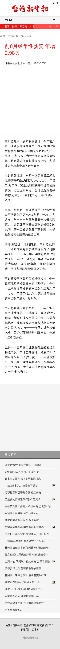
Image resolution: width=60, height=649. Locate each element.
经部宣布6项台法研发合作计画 (30, 582)
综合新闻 (13, 36)
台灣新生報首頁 (30, 9)
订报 (50, 625)
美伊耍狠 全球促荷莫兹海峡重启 (23, 568)
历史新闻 (56, 26)
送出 (50, 26)
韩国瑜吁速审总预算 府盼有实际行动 (25, 575)
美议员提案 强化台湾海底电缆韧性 (24, 603)
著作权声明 (30, 625)
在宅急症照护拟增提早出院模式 (23, 478)
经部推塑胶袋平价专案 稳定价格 (23, 492)
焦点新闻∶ (11, 454)
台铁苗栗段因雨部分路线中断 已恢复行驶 (28, 506)
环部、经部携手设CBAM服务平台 (24, 589)
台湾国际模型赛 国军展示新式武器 (30, 527)
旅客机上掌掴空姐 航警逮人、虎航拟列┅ (28, 534)
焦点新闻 (26, 36)
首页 (2, 36)
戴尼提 (23, 26)
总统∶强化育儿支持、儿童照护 (22, 471)
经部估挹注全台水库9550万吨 (22, 520)
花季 (7, 26)
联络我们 (25, 629)
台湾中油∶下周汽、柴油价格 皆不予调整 (30, 561)
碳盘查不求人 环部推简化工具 (22, 596)
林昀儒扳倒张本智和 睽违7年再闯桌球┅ (27, 547)
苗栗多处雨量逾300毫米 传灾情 (30, 499)
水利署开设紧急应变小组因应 (21, 513)
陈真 (14, 26)
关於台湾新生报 (13, 625)
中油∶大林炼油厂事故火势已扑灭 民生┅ (27, 540)
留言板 (35, 629)
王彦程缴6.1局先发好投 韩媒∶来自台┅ (26, 554)
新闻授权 (42, 625)
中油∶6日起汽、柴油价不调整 (30, 485)
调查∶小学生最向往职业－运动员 (23, 465)
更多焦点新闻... (13, 609)
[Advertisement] (30, 100)
